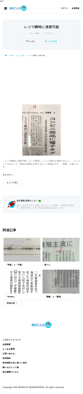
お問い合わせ (9, 353)
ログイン (64, 8)
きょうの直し (35, 33)
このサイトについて (12, 340)
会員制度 (7, 344)
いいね (31, 41)
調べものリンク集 (11, 367)
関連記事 (11, 303)
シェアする (51, 41)
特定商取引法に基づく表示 (15, 363)
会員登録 (75, 8)
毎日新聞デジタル (11, 372)
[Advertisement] (41, 81)
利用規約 (7, 358)
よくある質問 (9, 349)
